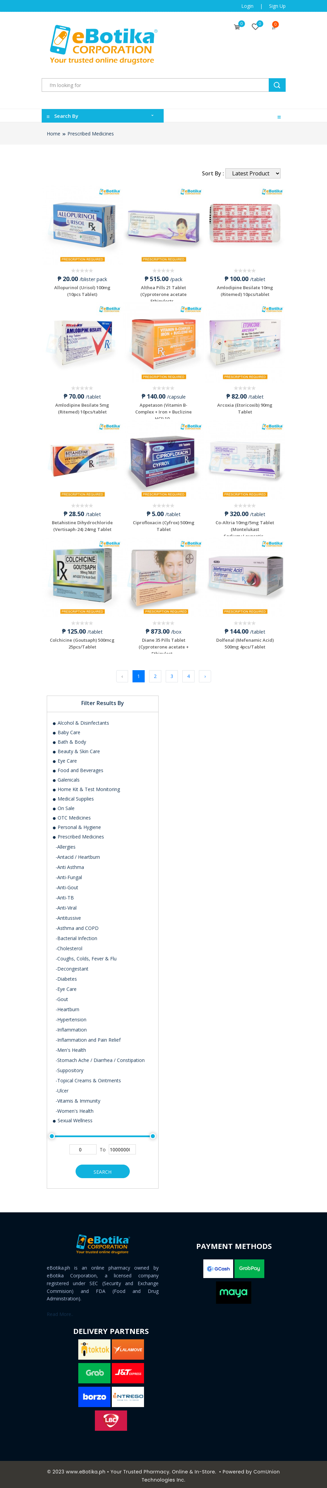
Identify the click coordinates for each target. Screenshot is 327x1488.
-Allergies (66, 844)
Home (53, 133)
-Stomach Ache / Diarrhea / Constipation (100, 1057)
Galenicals (66, 776)
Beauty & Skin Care (76, 748)
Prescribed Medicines (90, 133)
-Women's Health (75, 1108)
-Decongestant (72, 965)
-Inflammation (71, 1026)
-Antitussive (68, 915)
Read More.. (60, 1311)
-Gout (62, 996)
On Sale (63, 805)
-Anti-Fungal (69, 874)
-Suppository (69, 1067)
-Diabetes (66, 976)
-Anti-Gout (67, 884)
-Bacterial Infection (76, 935)
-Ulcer (62, 1087)
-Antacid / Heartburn (78, 854)
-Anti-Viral (66, 904)
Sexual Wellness (72, 1117)
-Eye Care (66, 986)
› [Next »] (205, 673)
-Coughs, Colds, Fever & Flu (86, 955)
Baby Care (66, 729)
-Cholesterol (69, 945)
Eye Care (64, 757)
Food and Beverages (77, 767)
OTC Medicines (71, 814)
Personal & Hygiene (76, 824)
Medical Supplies (73, 795)
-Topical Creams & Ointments (88, 1077)
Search (102, 1169)
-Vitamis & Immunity (78, 1097)
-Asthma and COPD (77, 925)
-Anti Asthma (70, 864)
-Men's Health (71, 1047)
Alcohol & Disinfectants (80, 720)
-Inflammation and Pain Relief (88, 1037)
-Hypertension (71, 1016)
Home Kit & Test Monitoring (86, 786)
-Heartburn (67, 1006)
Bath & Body (69, 739)
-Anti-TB (65, 894)
